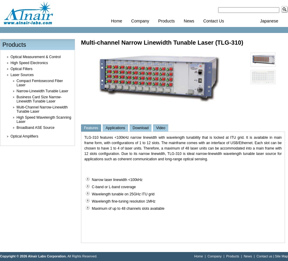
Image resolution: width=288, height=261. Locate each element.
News (189, 21)
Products (166, 21)
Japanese (269, 21)
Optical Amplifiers (24, 136)
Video (160, 128)
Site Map (281, 256)
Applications (115, 128)
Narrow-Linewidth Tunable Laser (42, 91)
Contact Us (213, 21)
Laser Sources (22, 75)
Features (91, 128)
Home (116, 21)
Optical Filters (21, 69)
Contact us (264, 256)
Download (140, 128)
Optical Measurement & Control (35, 57)
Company (140, 21)
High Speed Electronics (29, 63)
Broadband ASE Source (35, 128)
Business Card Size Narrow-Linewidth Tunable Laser (39, 99)
